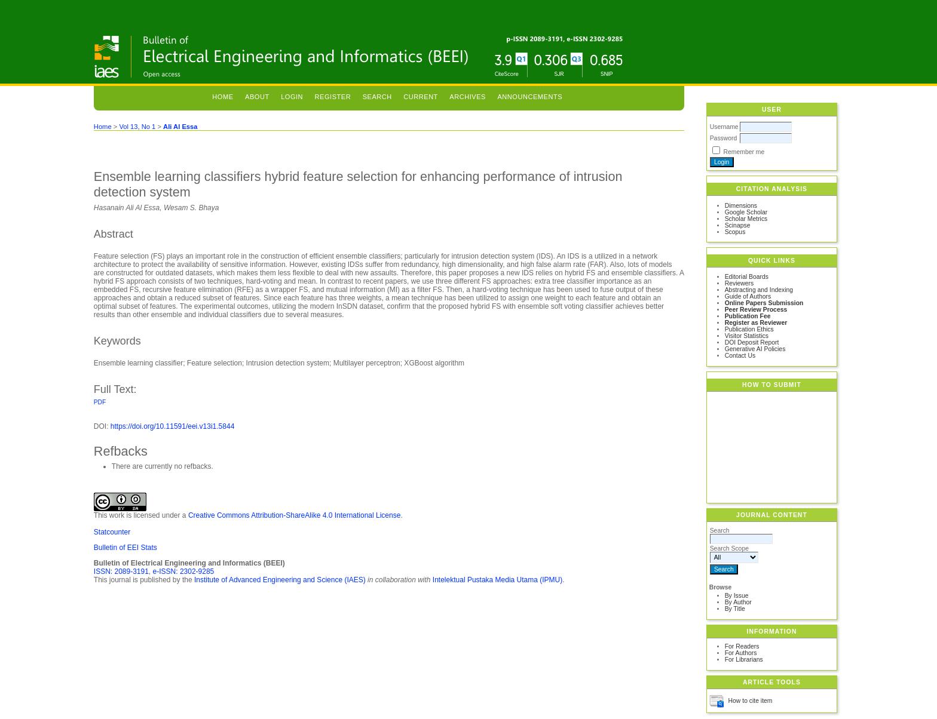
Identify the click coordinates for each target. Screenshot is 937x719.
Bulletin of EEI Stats (125, 547)
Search (377, 96)
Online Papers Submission (764, 303)
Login (292, 96)
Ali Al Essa (180, 126)
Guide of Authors (748, 296)
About (257, 96)
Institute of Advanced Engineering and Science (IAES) (280, 580)
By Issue (737, 595)
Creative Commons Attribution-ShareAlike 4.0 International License (294, 515)
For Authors (741, 653)
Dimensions (741, 205)
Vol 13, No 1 (137, 126)
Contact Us (740, 355)
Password (723, 138)
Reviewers (739, 283)
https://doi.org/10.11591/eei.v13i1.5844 (173, 426)
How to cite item (750, 701)
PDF (100, 402)
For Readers (742, 646)
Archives (467, 96)
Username (724, 127)
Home (222, 96)
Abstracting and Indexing (759, 290)
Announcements (529, 96)
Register (333, 96)
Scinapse (738, 225)
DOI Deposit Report (752, 342)
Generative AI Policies (755, 349)
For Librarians (744, 659)
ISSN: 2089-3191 (121, 571)
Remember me (744, 152)
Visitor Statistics (746, 336)
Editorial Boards (746, 277)
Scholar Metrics (746, 219)
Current (420, 96)
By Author (738, 602)
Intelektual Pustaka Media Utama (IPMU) (497, 580)
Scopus (735, 232)
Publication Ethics (749, 329)
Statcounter (112, 532)
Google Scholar (746, 212)
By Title (735, 609)
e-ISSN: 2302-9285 (184, 571)
